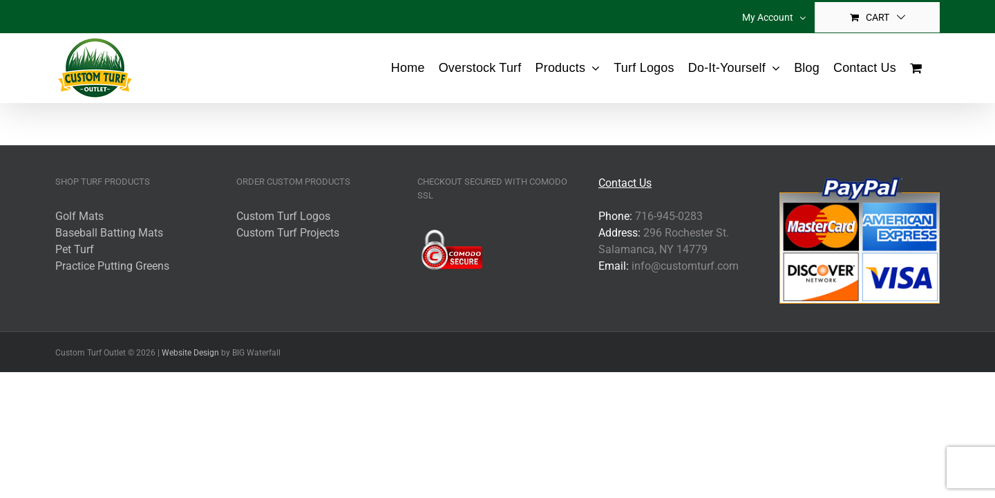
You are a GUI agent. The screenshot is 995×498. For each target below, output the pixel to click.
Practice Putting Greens (112, 266)
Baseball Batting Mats (109, 232)
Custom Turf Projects (287, 232)
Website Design (190, 353)
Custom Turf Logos (283, 216)
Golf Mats (79, 216)
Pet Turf (74, 249)
